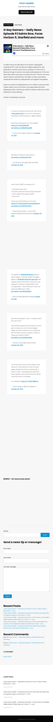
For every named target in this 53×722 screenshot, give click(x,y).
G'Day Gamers (26, 3)
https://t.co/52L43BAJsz (29, 380)
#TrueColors (33, 279)
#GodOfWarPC (34, 203)
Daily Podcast (18, 25)
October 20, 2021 (17, 165)
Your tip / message (26, 578)
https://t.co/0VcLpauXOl (20, 203)
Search (5, 530)
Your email (26, 559)
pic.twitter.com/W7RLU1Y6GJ (21, 206)
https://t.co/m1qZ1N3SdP (20, 125)
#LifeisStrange (23, 279)
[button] (26, 12)
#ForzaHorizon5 (18, 114)
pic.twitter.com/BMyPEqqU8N (21, 128)
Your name (26, 550)
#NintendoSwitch (27, 274)
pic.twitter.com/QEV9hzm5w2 (21, 337)
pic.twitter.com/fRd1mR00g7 (21, 291)
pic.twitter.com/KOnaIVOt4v (21, 157)
